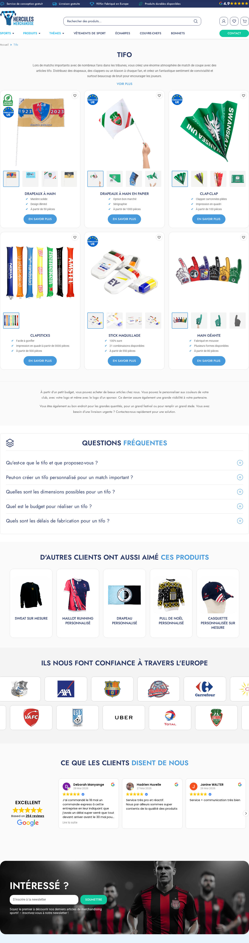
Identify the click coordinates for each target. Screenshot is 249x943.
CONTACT (234, 33)
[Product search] (132, 21)
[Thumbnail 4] (69, 179)
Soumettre (93, 884)
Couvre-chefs (150, 33)
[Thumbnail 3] (50, 179)
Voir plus (124, 84)
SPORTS (7, 33)
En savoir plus (40, 219)
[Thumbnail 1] (11, 179)
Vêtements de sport (90, 33)
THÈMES (57, 33)
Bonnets (178, 33)
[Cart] (244, 21)
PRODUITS (32, 33)
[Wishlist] (234, 21)
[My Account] (223, 21)
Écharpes (122, 33)
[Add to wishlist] (75, 95)
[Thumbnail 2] (30, 179)
